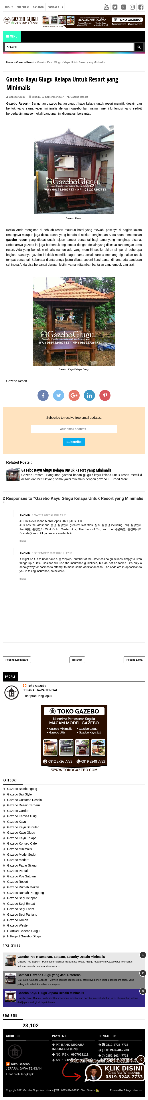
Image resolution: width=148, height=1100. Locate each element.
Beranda (77, 659)
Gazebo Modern (18, 860)
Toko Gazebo (37, 686)
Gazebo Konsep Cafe (22, 843)
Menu (11, 36)
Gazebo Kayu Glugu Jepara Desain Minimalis (51, 993)
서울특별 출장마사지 (128, 529)
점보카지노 (65, 559)
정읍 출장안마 (59, 525)
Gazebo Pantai (17, 871)
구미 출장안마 (132, 525)
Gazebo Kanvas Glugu (22, 816)
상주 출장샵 (102, 525)
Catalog (38, 7)
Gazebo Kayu (16, 821)
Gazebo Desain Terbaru (23, 805)
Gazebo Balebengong (22, 789)
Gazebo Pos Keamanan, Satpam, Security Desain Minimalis (61, 957)
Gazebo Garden (18, 811)
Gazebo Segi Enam (20, 909)
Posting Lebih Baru (17, 659)
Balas (23, 540)
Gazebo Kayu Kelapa (21, 838)
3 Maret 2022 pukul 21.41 (49, 515)
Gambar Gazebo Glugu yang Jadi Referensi (49, 975)
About (9, 7)
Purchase (23, 7)
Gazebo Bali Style (19, 794)
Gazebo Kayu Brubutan (23, 827)
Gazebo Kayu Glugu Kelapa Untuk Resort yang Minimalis (66, 470)
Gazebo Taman (17, 920)
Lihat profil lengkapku (37, 696)
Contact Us (55, 7)
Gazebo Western (18, 925)
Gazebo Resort (79, 97)
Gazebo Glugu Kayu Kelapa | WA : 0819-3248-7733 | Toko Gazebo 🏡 (61, 1090)
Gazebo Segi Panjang (22, 914)
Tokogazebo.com (133, 1090)
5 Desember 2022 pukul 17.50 (52, 553)
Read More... (121, 479)
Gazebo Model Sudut (21, 854)
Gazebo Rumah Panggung (25, 893)
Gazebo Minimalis (19, 849)
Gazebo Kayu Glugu (21, 832)
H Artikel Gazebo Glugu (23, 931)
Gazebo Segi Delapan (22, 898)
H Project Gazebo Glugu (24, 936)
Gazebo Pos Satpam (21, 876)
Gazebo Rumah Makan (23, 887)
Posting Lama (134, 659)
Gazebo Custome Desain (24, 800)
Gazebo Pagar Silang (22, 865)
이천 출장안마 (34, 529)
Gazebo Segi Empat (21, 903)
